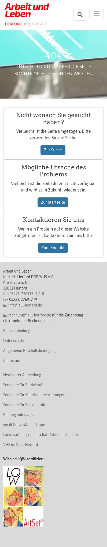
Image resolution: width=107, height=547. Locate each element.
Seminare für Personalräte (24, 405)
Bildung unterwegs (18, 415)
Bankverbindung (16, 331)
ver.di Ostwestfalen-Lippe (24, 425)
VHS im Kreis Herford (20, 445)
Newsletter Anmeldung (22, 375)
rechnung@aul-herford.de (29, 315)
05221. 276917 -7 (24, 294)
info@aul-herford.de (25, 305)
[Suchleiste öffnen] (80, 15)
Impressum (12, 360)
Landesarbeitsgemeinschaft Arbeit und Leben (40, 435)
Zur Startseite (53, 202)
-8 (42, 294)
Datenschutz (13, 341)
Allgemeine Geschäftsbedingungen (32, 351)
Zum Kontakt (53, 247)
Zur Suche (53, 150)
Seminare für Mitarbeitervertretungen (34, 395)
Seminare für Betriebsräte (24, 385)
